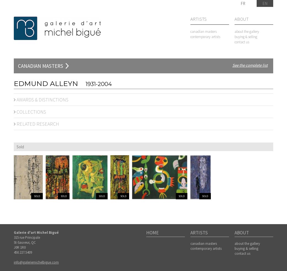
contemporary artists (205, 36)
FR (243, 3)
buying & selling (246, 36)
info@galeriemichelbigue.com (36, 262)
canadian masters (203, 31)
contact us (242, 42)
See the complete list (250, 65)
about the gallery (247, 31)
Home (152, 233)
